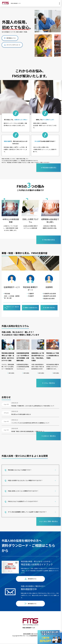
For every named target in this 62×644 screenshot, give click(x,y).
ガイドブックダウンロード (12, 45)
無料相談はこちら (10, 38)
